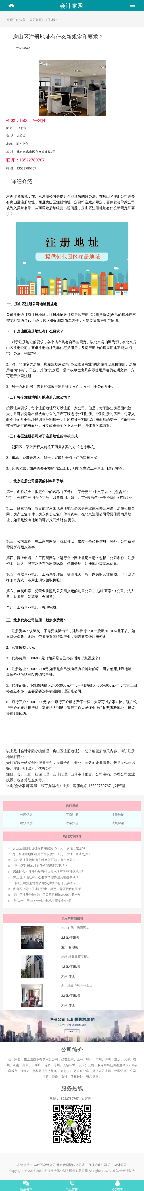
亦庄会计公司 (117, 1165)
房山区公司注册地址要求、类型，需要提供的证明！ (49, 889)
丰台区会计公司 (45, 1165)
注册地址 (50, 20)
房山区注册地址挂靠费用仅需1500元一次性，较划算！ (50, 848)
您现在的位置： (18, 20)
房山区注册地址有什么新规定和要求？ (41, 865)
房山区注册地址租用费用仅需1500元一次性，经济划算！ (51, 854)
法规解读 (118, 823)
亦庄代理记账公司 (95, 1165)
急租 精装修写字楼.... (75, 957)
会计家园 (71, 6)
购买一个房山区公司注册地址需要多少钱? (43, 900)
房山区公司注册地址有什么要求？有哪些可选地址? (48, 871)
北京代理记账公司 (68, 1165)
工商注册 (72, 815)
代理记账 (26, 815)
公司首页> (36, 20)
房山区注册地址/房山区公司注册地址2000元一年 (47, 894)
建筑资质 (26, 823)
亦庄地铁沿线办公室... (76, 986)
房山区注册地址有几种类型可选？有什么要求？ (46, 860)
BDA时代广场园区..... (75, 928)
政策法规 (72, 823)
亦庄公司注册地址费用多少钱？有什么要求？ (45, 883)
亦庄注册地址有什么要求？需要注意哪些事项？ (46, 877)
